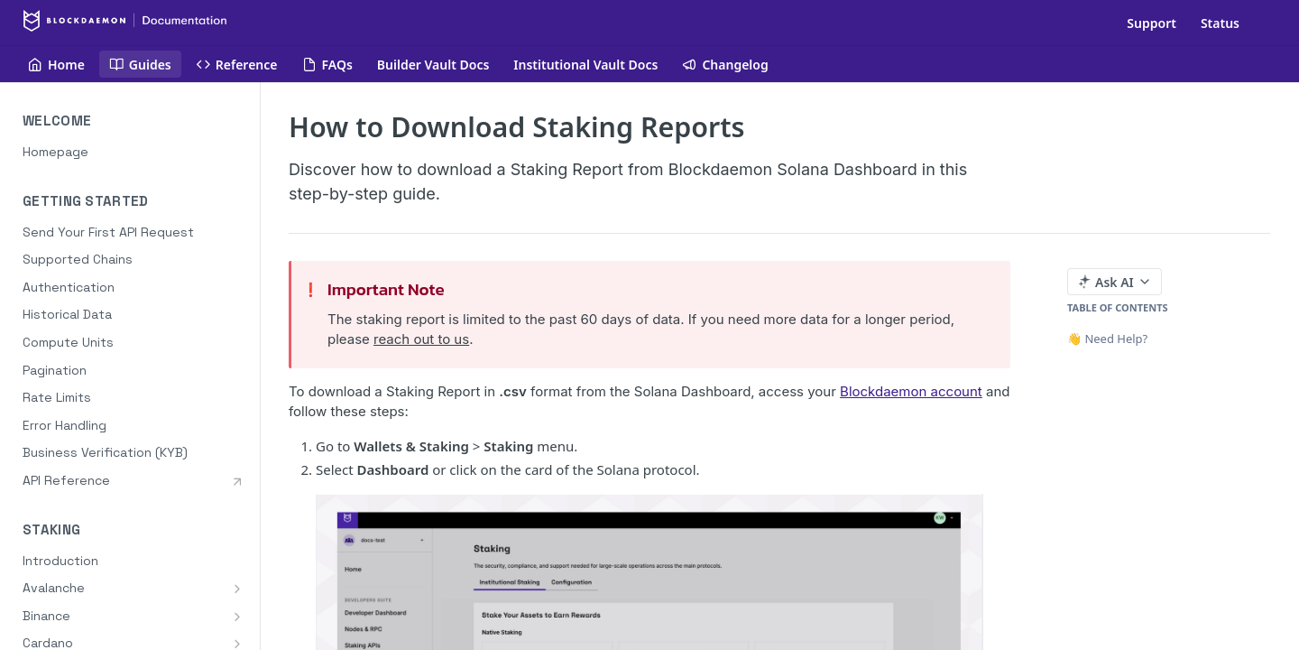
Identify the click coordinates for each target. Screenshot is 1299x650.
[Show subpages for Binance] (237, 616)
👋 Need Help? (1107, 338)
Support (1151, 23)
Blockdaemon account (911, 391)
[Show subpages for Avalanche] (237, 588)
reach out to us (421, 339)
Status (1220, 23)
